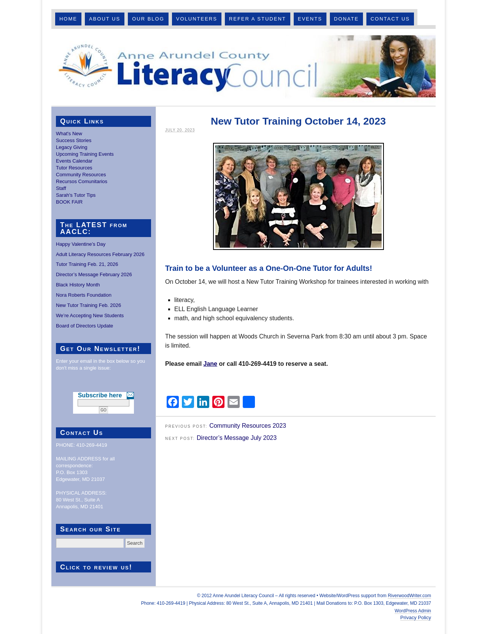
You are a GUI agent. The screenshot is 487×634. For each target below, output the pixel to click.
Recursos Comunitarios (81, 181)
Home (68, 19)
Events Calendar (74, 161)
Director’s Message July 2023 (237, 438)
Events (310, 19)
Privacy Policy (415, 617)
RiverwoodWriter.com (409, 595)
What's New (69, 133)
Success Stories (73, 140)
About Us (104, 19)
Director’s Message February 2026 (94, 274)
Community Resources (81, 174)
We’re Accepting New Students (90, 315)
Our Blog (148, 19)
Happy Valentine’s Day (80, 244)
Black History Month (78, 285)
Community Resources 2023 (247, 425)
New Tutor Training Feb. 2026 (88, 305)
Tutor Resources (74, 168)
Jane (210, 363)
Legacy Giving (71, 147)
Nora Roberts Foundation (83, 295)
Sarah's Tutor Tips (75, 195)
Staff (61, 188)
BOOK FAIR (69, 202)
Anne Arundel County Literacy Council (243, 67)
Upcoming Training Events (85, 154)
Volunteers (196, 19)
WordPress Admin (413, 610)
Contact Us (390, 19)
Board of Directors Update (84, 326)
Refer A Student (257, 19)
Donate (346, 19)
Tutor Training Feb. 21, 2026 (87, 264)
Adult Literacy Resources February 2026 (100, 254)
